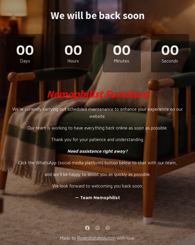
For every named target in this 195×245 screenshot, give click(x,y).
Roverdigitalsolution (96, 238)
